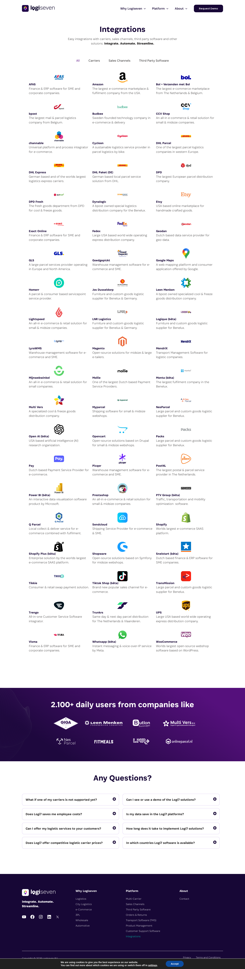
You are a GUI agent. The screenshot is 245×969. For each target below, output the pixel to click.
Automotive (83, 925)
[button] (208, 8)
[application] (144, 8)
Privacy (187, 957)
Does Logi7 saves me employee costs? (54, 814)
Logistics (81, 898)
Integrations (133, 936)
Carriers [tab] (94, 60)
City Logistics (84, 904)
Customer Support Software (143, 931)
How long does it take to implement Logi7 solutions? (165, 828)
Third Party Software (138, 909)
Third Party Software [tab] (154, 60)
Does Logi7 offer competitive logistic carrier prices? (64, 843)
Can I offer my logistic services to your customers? (63, 828)
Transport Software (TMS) (141, 920)
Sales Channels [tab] (119, 60)
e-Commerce (84, 909)
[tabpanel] (122, 364)
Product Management (139, 925)
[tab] (70, 799)
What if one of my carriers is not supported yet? (61, 800)
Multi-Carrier (133, 898)
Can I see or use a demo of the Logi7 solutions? (161, 800)
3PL (78, 915)
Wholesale (82, 920)
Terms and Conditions (208, 957)
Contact (184, 898)
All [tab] (78, 60)
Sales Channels (135, 904)
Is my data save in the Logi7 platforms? (155, 814)
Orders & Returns (136, 915)
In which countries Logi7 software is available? (160, 843)
